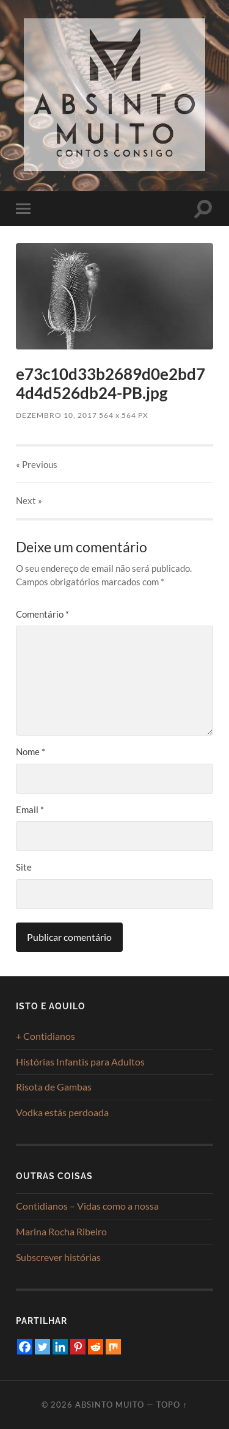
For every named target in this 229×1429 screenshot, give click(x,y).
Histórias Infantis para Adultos (80, 1061)
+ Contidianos (45, 1036)
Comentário (42, 614)
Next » (29, 500)
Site (24, 866)
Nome (30, 751)
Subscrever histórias (58, 1257)
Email (30, 809)
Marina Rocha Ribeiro (61, 1231)
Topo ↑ (171, 1404)
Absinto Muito (109, 1404)
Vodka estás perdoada (62, 1112)
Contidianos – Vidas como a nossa (87, 1206)
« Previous (36, 464)
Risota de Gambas (54, 1086)
